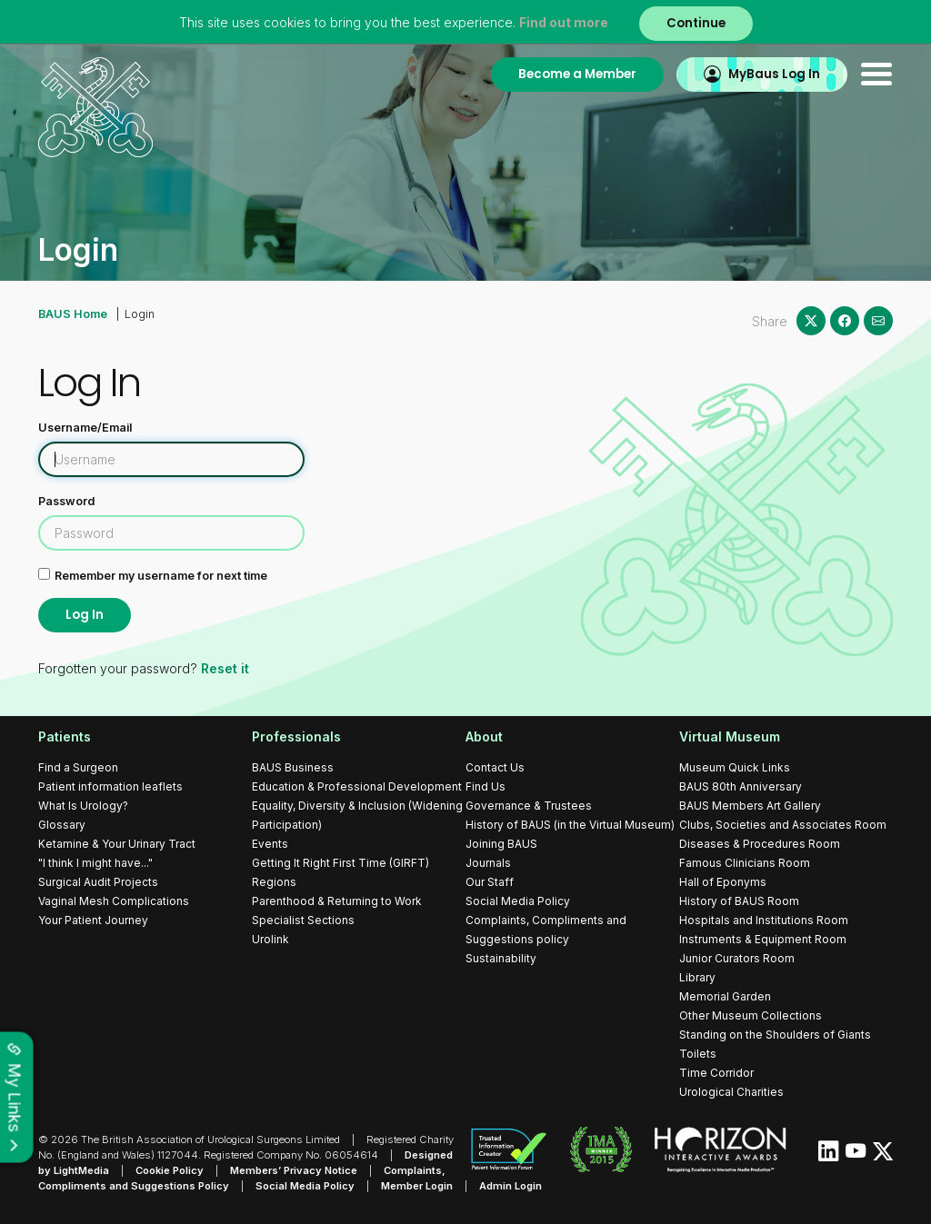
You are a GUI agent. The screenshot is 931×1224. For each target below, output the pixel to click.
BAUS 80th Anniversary (740, 786)
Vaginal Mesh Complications (113, 901)
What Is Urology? (83, 805)
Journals (488, 863)
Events (270, 844)
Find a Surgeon (78, 767)
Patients (64, 736)
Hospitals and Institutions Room (763, 920)
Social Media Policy (518, 901)
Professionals (296, 736)
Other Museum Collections (750, 1015)
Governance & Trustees (529, 805)
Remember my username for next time (161, 575)
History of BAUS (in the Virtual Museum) (570, 824)
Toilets (697, 1053)
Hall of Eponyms (722, 882)
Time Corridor (716, 1073)
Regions (274, 882)
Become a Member (577, 74)
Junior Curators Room (737, 958)
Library (697, 977)
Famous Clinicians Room (744, 863)
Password (66, 501)
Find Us (486, 786)
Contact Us (495, 767)
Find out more (563, 22)
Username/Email (85, 427)
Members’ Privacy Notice (293, 1170)
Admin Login (510, 1185)
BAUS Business (293, 767)
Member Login (417, 1185)
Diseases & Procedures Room (759, 844)
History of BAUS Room (739, 901)
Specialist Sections (303, 920)
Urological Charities (731, 1092)
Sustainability (501, 958)
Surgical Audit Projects (98, 882)
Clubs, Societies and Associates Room (782, 824)
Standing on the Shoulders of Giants (775, 1034)
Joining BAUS (501, 844)
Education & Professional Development (357, 786)
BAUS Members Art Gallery (750, 805)
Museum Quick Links (734, 767)
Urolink (270, 939)
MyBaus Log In (774, 74)
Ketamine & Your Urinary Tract (116, 844)
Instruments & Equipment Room (762, 939)
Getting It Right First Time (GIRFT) (340, 863)
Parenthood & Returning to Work (337, 901)
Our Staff (490, 882)
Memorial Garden (725, 996)
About (484, 736)
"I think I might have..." (95, 863)
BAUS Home (72, 314)
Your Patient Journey (93, 920)
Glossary (61, 824)
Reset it (225, 669)
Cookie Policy (169, 1170)
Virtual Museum (729, 736)
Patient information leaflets (110, 786)
